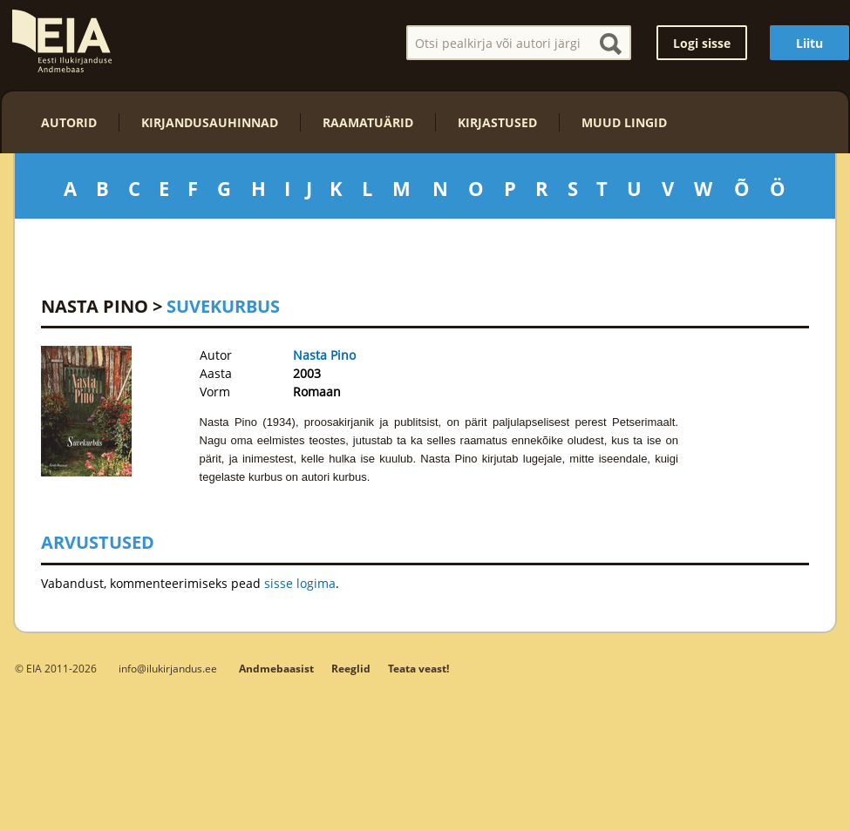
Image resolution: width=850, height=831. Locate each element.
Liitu (809, 43)
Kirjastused (497, 122)
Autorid (69, 122)
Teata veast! (418, 668)
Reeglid (351, 668)
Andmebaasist (276, 668)
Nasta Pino (94, 306)
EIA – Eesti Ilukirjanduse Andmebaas (62, 41)
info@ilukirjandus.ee (168, 668)
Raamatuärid (368, 122)
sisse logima (300, 583)
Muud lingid (624, 122)
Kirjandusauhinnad (209, 122)
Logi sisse (702, 43)
